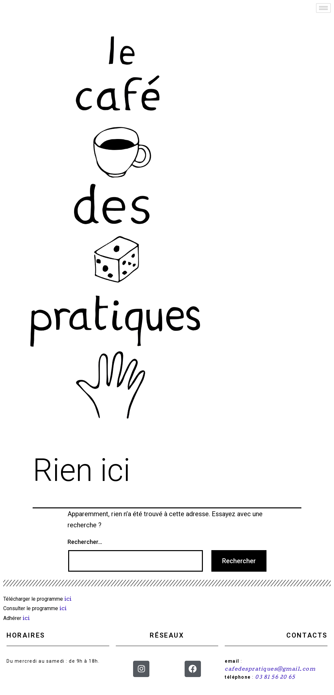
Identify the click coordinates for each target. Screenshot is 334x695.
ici (68, 599)
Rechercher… (85, 541)
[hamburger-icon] (323, 8)
